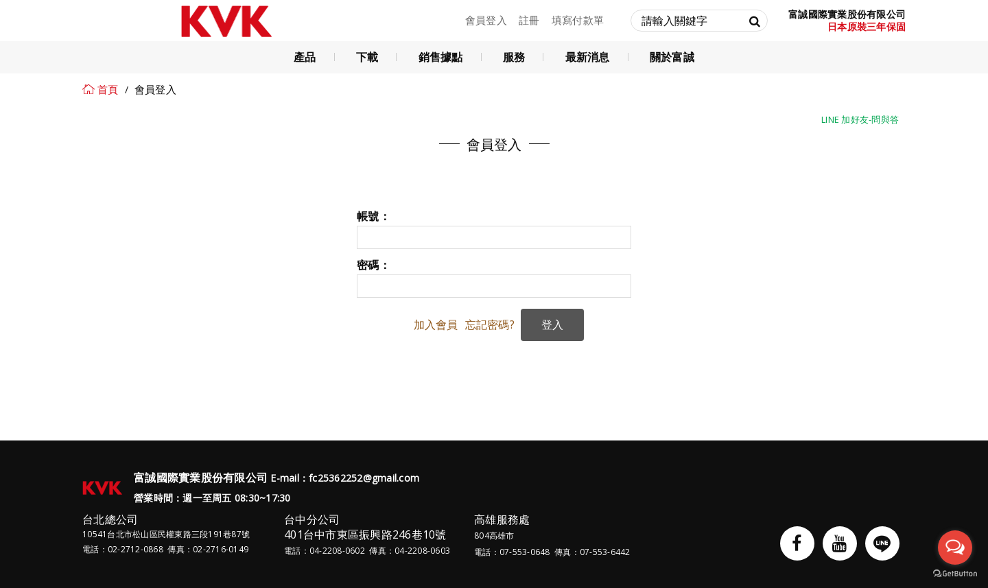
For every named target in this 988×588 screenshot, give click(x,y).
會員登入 (486, 20)
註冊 (529, 20)
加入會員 (436, 324)
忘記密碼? (490, 324)
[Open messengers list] (955, 547)
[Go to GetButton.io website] (955, 573)
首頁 (108, 89)
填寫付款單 (578, 20)
